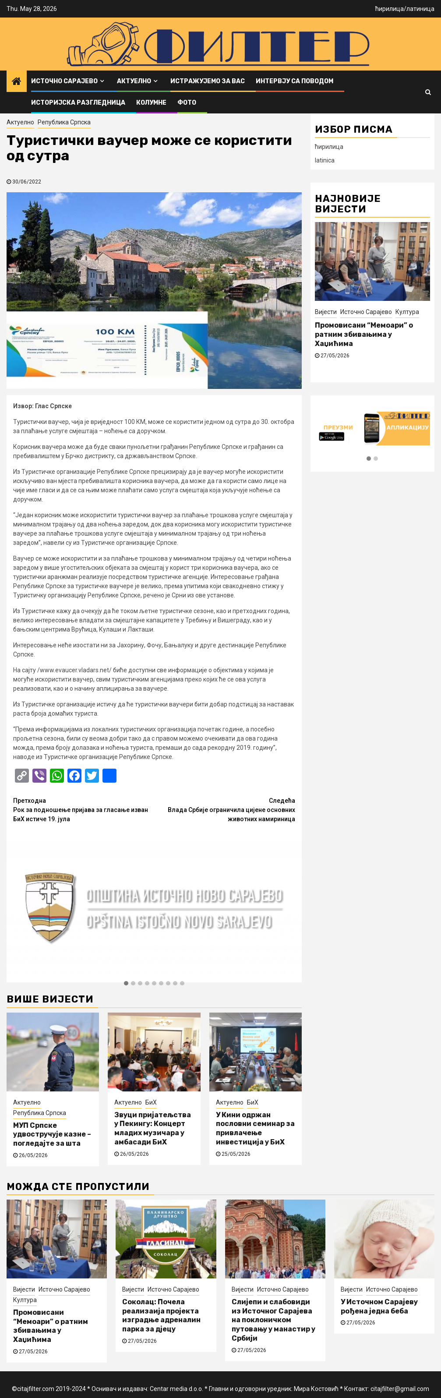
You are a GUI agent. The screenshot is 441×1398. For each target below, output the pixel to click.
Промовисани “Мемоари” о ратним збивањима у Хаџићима (364, 334)
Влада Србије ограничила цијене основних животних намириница (224, 809)
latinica (325, 160)
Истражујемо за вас (207, 81)
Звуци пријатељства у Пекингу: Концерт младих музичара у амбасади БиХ (152, 1128)
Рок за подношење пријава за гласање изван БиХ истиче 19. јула (83, 809)
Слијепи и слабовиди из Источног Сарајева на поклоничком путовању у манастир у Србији (273, 1320)
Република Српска (64, 122)
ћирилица (389, 8)
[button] (126, 983)
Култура (407, 311)
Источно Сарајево (64, 81)
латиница (420, 8)
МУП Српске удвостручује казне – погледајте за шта (52, 1134)
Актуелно (134, 81)
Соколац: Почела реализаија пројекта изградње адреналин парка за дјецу (161, 1315)
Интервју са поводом (294, 81)
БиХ (151, 1102)
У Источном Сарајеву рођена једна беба (379, 1306)
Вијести (326, 311)
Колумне (151, 102)
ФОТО (186, 102)
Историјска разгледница (78, 102)
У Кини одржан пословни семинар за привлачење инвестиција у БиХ (255, 1128)
